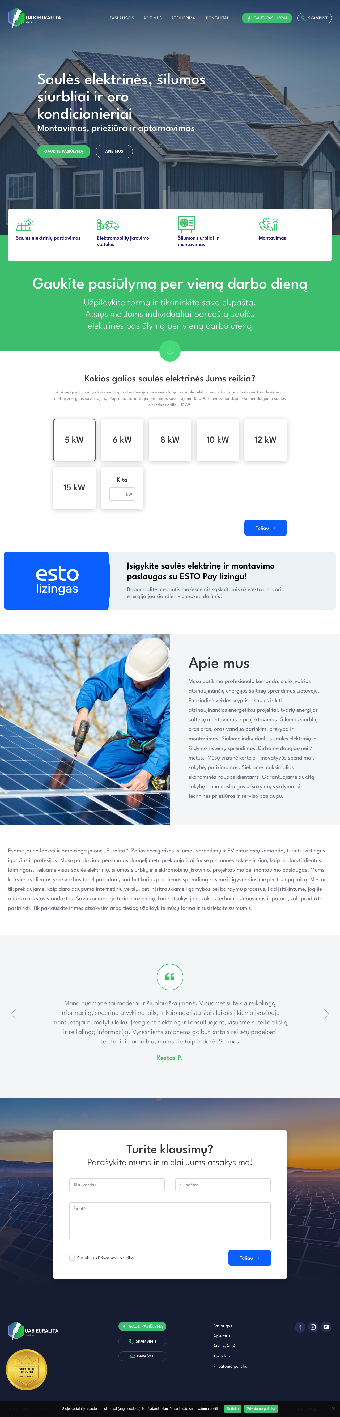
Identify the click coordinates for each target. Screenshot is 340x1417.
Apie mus (152, 18)
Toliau (265, 528)
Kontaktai (217, 18)
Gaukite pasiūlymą (63, 152)
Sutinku (233, 1409)
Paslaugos (122, 18)
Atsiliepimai (184, 18)
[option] (170, 117)
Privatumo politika (116, 1258)
